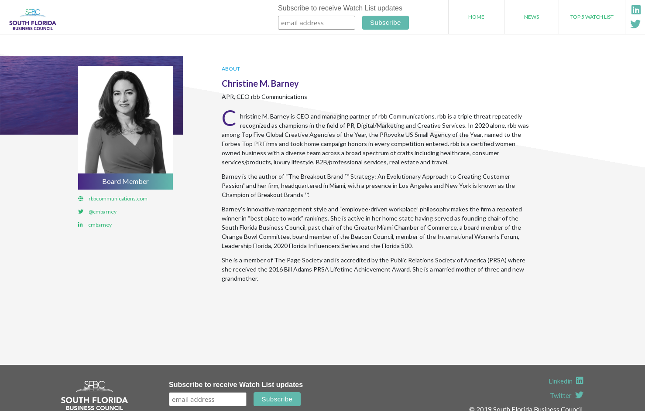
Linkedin (566, 381)
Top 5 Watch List (592, 17)
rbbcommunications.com (118, 198)
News (531, 17)
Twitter (566, 395)
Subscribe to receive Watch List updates (340, 8)
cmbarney (100, 224)
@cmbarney (103, 211)
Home (476, 17)
